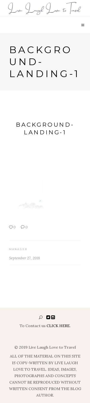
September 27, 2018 (24, 258)
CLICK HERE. (59, 325)
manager (18, 249)
